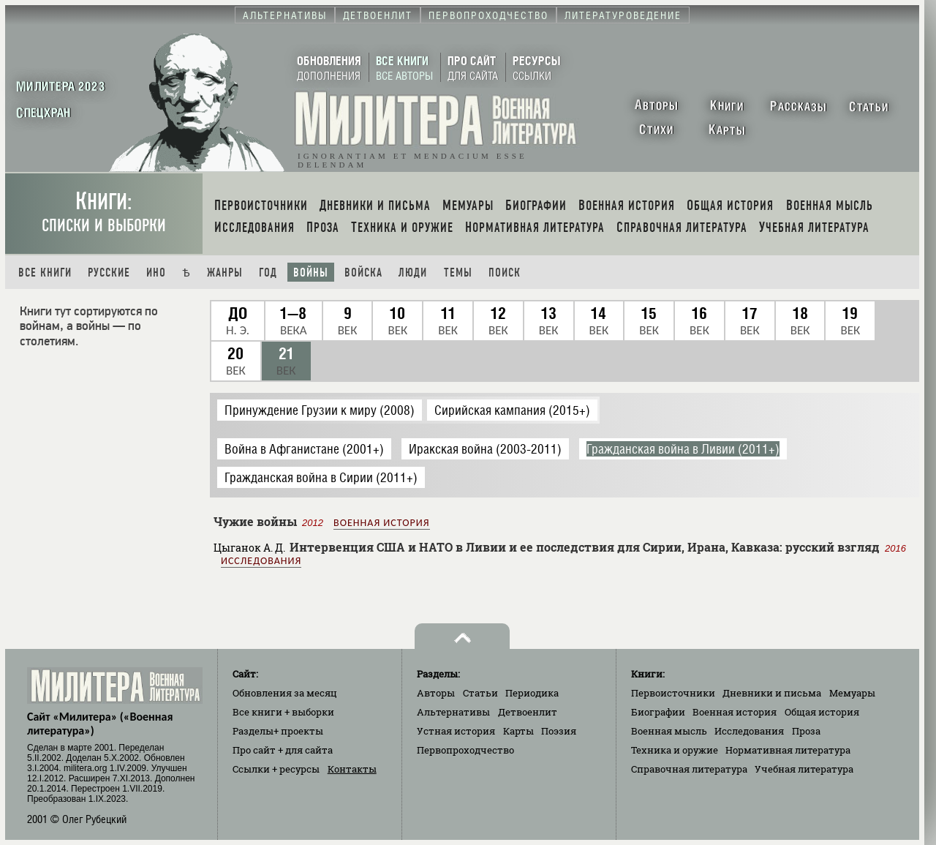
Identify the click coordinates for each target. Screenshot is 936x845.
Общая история (822, 711)
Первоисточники (673, 692)
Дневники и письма (771, 692)
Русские (109, 272)
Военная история (381, 523)
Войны (310, 272)
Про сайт (283, 749)
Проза (806, 730)
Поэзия (558, 730)
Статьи (480, 692)
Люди (413, 272)
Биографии (658, 711)
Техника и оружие (674, 749)
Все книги (45, 272)
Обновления (285, 692)
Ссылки (276, 768)
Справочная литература (689, 768)
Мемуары (852, 692)
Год (268, 272)
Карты (518, 730)
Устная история (456, 730)
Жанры (225, 272)
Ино (156, 272)
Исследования (261, 561)
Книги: (104, 212)
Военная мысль (669, 730)
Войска (363, 272)
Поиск (504, 272)
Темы (458, 272)
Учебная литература (804, 768)
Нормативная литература (787, 749)
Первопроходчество (465, 749)
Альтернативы (453, 711)
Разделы (278, 730)
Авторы (436, 692)
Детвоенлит (527, 711)
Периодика (532, 692)
